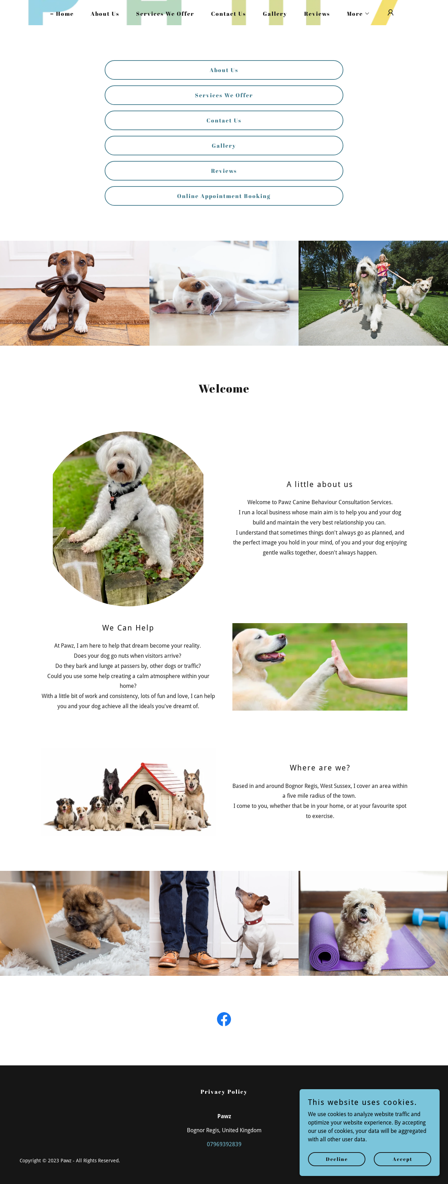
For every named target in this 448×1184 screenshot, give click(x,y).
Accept (403, 1159)
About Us (224, 70)
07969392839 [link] (224, 1144)
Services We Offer (224, 95)
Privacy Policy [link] (224, 1091)
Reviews (224, 171)
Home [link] (65, 13)
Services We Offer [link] (165, 13)
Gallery (224, 145)
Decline (337, 1159)
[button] (355, 13)
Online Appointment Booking (224, 196)
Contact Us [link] (228, 13)
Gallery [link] (275, 13)
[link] (224, 1020)
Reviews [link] (317, 13)
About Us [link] (105, 13)
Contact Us (223, 120)
